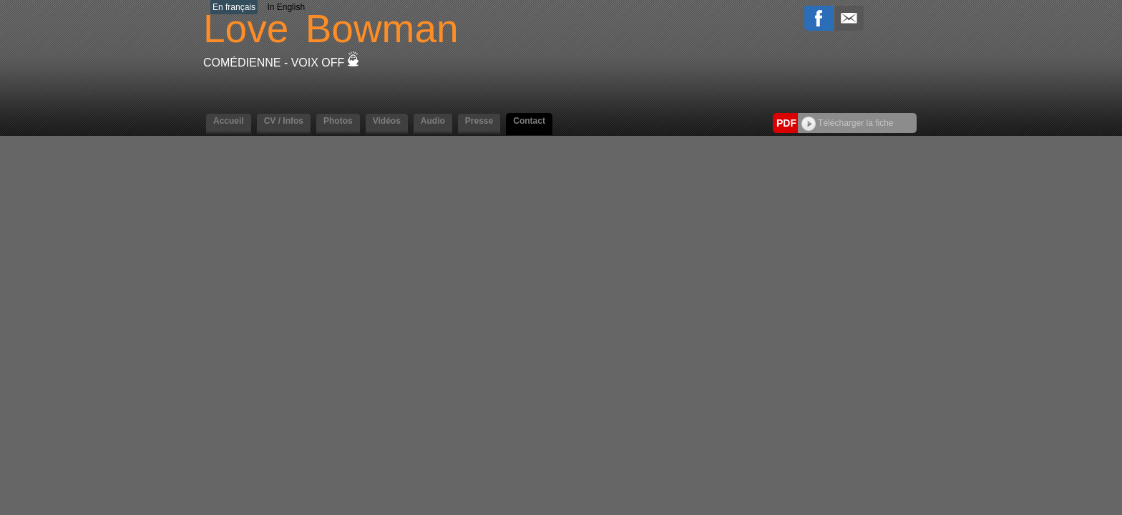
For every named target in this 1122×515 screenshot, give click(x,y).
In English (286, 7)
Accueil (228, 121)
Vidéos (387, 121)
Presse (479, 121)
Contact (529, 121)
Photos (338, 121)
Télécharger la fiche (847, 123)
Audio (433, 121)
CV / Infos (283, 121)
